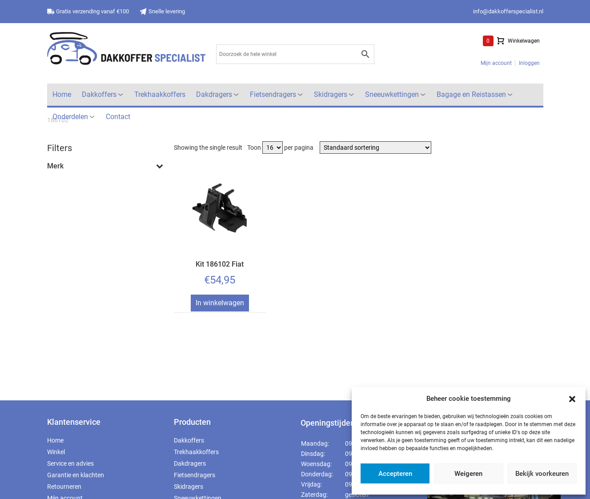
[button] (572, 398)
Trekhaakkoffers (159, 94)
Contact (118, 116)
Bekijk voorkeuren (542, 474)
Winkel (56, 451)
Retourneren (64, 486)
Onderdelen (70, 116)
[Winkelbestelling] (375, 147)
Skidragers (330, 94)
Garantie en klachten (75, 475)
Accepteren (395, 474)
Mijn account (496, 63)
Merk (105, 166)
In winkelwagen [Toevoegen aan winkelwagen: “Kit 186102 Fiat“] (220, 303)
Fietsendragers (273, 94)
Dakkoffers (99, 94)
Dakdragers (214, 94)
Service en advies (70, 463)
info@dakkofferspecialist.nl (508, 11)
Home (61, 94)
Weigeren (468, 474)
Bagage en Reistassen (471, 94)
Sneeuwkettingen (392, 94)
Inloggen (529, 63)
